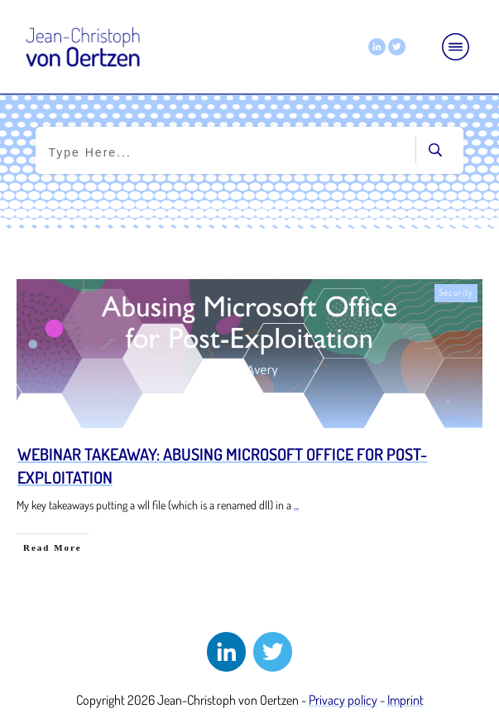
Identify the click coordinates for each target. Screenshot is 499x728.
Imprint (405, 700)
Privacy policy (343, 700)
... (296, 505)
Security (456, 292)
